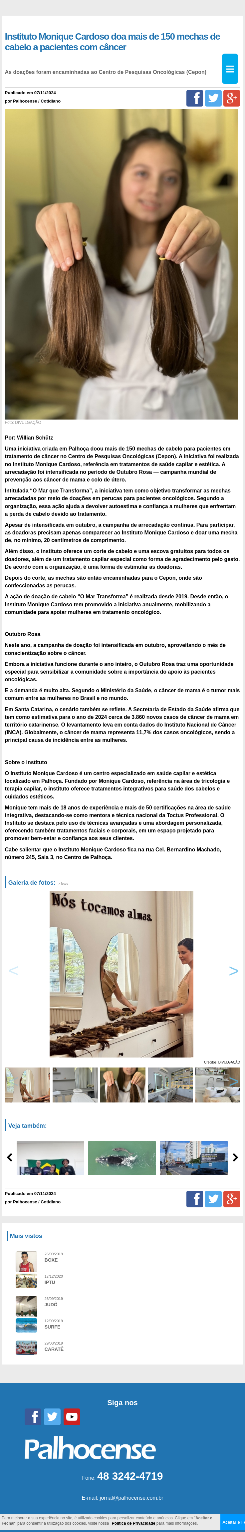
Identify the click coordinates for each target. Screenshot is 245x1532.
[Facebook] (194, 98)
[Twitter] (213, 98)
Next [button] (232, 974)
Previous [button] (13, 974)
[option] (121, 974)
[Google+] (231, 98)
